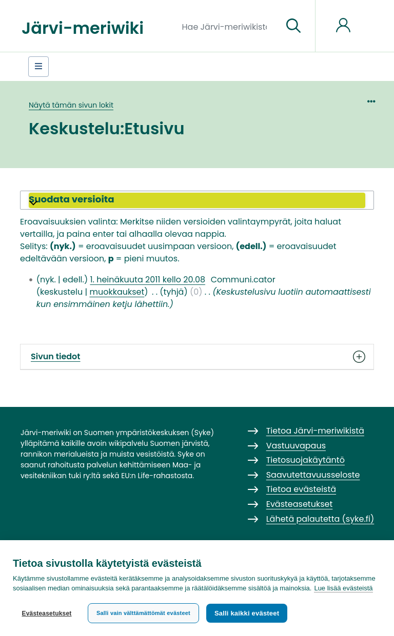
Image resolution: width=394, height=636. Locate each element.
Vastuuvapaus (296, 446)
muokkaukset (116, 292)
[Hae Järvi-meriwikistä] (228, 26)
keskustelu (61, 292)
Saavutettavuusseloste (313, 475)
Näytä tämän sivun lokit (71, 105)
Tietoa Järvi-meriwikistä (315, 431)
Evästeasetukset (46, 613)
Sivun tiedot (197, 357)
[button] (197, 200)
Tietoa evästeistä (301, 489)
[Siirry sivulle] (293, 26)
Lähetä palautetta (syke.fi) (320, 519)
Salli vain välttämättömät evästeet (143, 613)
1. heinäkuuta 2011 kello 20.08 (147, 279)
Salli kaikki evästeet (246, 613)
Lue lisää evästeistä (343, 588)
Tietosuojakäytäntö (305, 460)
